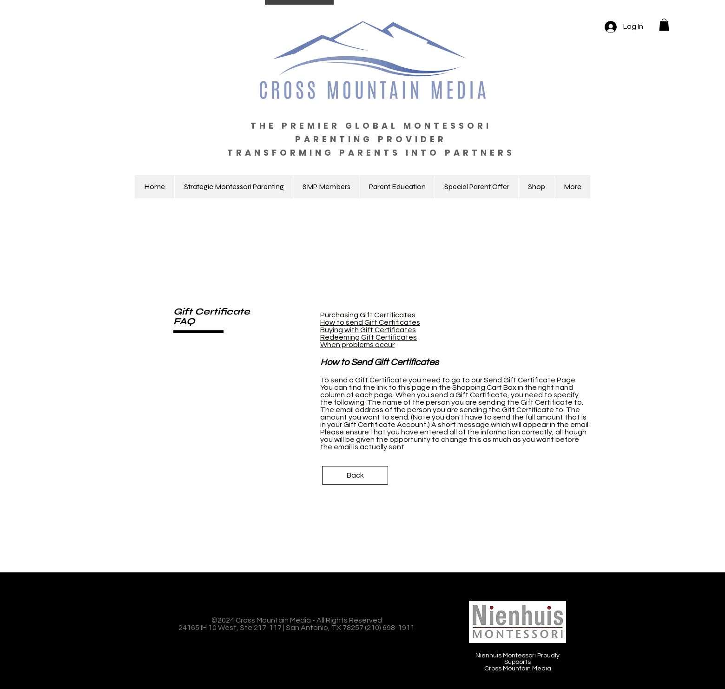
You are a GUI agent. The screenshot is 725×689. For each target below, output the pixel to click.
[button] (664, 25)
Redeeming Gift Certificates (368, 337)
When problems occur (357, 344)
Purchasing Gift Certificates (367, 315)
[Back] (355, 475)
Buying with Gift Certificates (368, 330)
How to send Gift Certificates (370, 322)
